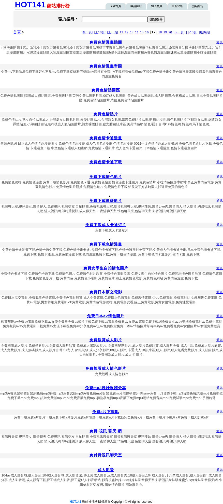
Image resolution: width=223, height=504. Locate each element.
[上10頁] (100, 32)
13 (131, 32)
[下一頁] (179, 32)
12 (126, 32)
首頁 (17, 32)
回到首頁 (115, 6)
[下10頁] (191, 32)
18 (160, 32)
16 (146, 32)
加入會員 (156, 6)
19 (165, 32)
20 (170, 32)
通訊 (219, 42)
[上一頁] (112, 32)
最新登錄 (177, 6)
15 (141, 32)
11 (121, 32)
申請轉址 (136, 6)
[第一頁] (87, 32)
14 (136, 32)
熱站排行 (197, 6)
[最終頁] (204, 32)
